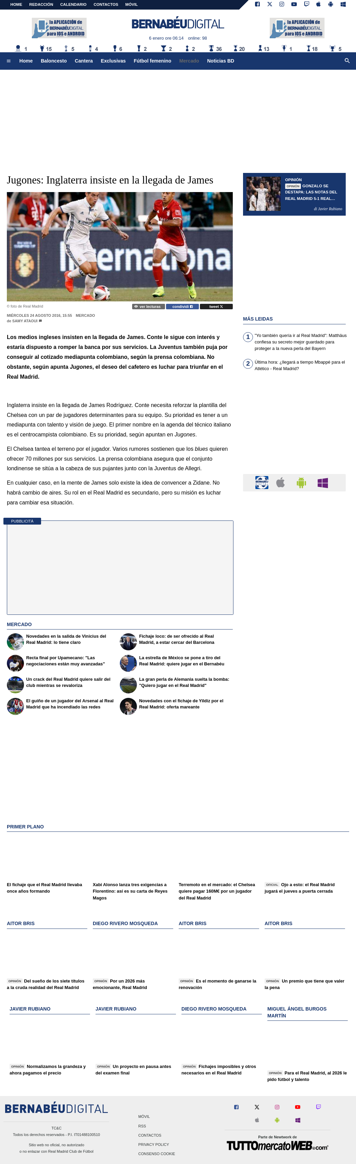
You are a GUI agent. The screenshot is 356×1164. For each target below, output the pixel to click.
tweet (216, 306)
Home (16, 4)
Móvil (144, 1117)
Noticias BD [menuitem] (220, 61)
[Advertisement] (178, 118)
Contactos (149, 1135)
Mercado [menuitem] (189, 61)
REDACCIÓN (41, 4)
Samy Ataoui (25, 321)
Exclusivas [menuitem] (113, 61)
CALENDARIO (73, 4)
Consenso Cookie (156, 1154)
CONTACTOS (106, 4)
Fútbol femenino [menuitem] (152, 61)
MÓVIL (131, 4)
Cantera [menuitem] (84, 61)
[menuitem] (8, 61)
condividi (183, 306)
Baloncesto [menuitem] (54, 61)
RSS (142, 1126)
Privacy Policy (153, 1144)
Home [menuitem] (26, 61)
